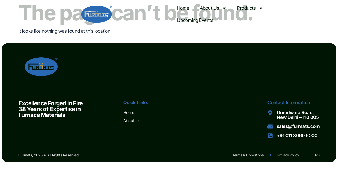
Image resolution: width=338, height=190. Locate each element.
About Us (213, 8)
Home (183, 8)
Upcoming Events (195, 20)
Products (250, 8)
